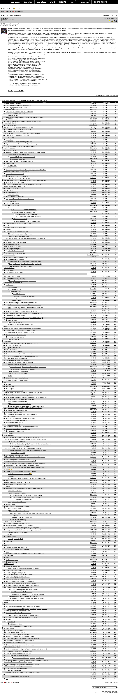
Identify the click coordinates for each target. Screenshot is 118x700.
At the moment (10, 163)
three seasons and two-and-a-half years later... (17, 360)
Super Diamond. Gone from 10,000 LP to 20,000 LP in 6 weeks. (22, 672)
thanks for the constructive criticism (25, 296)
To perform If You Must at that (23, 499)
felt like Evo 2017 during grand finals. (16, 242)
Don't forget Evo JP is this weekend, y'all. (15, 227)
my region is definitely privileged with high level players (28, 658)
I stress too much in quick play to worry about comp (20, 330)
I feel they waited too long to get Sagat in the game (20, 399)
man (7, 604)
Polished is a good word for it (16, 131)
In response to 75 (11, 25)
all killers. (8, 229)
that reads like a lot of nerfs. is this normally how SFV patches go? (24, 318)
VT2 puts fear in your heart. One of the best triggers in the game (28, 478)
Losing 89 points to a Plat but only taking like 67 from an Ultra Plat (24, 437)
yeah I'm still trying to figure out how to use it (22, 157)
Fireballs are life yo (13, 205)
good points (12, 433)
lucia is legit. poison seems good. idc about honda (18, 574)
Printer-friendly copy (8, 8)
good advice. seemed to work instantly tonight (20, 354)
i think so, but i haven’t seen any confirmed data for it (20, 636)
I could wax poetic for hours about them (24, 212)
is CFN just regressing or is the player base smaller (18, 666)
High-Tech (9, 11)
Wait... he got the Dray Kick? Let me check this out (20, 161)
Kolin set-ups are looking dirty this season (17, 135)
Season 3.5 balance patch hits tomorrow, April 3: (17, 309)
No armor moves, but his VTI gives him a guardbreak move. (24, 261)
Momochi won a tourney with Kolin (19, 236)
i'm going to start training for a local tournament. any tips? (20, 461)
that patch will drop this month (16, 251)
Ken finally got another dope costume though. (18, 223)
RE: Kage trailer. (10, 504)
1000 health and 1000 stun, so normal (21, 266)
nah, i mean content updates (18, 493)
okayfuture (41, 2)
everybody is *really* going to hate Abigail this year (18, 142)
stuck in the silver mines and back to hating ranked (18, 662)
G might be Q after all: (10, 123)
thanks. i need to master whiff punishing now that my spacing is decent (27, 609)
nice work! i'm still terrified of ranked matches (18, 613)
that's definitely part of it (18, 453)
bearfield (93, 133)
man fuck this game (9, 416)
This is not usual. (12, 320)
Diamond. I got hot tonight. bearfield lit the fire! (17, 610)
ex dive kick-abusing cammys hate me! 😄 (20, 474)
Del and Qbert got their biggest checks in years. (27, 497)
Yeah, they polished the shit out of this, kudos (18, 129)
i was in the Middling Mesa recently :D (18, 549)
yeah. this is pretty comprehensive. (17, 358)
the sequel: (11, 476)
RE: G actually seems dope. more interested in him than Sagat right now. (26, 397)
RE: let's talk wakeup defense (14, 352)
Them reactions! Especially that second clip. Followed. (21, 471)
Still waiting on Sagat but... (11, 109)
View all (23, 100)
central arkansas (12, 562)
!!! (6, 674)
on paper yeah (12, 201)
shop (73, 2)
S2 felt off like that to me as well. (15, 182)
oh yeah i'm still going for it (19, 373)
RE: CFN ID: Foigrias (19, 294)
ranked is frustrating (9, 268)
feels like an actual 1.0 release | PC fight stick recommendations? (22, 133)
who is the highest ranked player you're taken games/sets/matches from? (26, 649)
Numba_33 (93, 163)
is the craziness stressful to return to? (16, 643)
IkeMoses (93, 104)
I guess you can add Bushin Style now (20, 653)
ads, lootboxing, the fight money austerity (17, 459)
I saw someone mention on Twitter (17, 401)
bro (7, 679)
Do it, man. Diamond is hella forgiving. (18, 676)
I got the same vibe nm (14, 348)
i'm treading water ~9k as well (14, 412)
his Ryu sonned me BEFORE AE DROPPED (24, 210)
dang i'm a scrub (8, 190)
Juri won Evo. (7, 240)
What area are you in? (12, 560)
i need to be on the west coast (19, 655)
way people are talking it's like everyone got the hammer (21, 311)
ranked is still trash (9, 435)
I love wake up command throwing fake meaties (22, 281)
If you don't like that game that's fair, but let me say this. (21, 303)
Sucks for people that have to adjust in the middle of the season (24, 313)
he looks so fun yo (11, 150)
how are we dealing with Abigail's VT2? (15, 186)
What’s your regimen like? (13, 566)
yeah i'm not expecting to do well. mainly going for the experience (26, 467)
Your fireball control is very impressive (26, 214)
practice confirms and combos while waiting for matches (23, 568)
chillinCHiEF (93, 119)
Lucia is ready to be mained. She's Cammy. (18, 579)
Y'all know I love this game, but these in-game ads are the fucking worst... (24, 457)
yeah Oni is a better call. (15, 491)
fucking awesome (11, 536)
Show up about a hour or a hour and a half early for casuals (22, 465)
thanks (10, 376)
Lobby (2, 11)
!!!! (6, 543)
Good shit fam (10, 386)
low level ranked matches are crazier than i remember (19, 640)
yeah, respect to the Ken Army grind (16, 484)
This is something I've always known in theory (20, 587)
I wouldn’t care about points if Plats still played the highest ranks (28, 450)
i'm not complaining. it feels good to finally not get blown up (24, 184)
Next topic (114, 15)
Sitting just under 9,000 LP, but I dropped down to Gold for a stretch (22, 408)
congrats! (8, 384)
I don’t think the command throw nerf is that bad (19, 112)
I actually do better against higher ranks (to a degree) (22, 414)
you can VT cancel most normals (15, 174)
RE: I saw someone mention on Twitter (20, 404)
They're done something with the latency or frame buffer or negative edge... (25, 180)
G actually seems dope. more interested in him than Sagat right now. (23, 393)
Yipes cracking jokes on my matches (18, 532)
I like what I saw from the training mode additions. (17, 105)
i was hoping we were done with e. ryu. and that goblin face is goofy (25, 488)
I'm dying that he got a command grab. (16, 257)
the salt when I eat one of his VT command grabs (21, 146)
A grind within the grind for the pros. (16, 315)
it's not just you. (10, 270)
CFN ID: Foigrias (16, 291)
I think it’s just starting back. (15, 539)
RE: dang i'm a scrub (11, 192)
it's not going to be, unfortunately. (15, 630)
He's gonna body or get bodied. (24, 517)
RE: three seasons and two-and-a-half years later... (20, 362)
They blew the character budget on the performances (27, 495)
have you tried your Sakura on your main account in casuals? (23, 664)
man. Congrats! (10, 389)
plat (5, 382)
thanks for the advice (13, 195)
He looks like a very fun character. (15, 259)
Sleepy (93, 394)
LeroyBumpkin (93, 529)
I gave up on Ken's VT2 (18, 159)
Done (7, 480)
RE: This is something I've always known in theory (23, 589)
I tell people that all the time (17, 442)
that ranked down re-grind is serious (18, 380)
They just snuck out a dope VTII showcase (15, 113)
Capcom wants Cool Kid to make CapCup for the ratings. (22, 144)
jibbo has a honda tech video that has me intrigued (20, 581)
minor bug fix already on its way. (13, 246)
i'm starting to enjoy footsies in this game (15, 420)
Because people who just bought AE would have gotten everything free (26, 170)
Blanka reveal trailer (9, 255)
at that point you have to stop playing (21, 626)
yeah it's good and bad (15, 624)
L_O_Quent (93, 628)
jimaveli (93, 397)
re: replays (18, 300)
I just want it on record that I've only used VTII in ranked (21, 617)
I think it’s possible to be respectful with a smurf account (23, 615)
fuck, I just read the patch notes (17, 502)
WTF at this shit (8, 167)
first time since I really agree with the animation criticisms (22, 343)
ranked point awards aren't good (17, 364)
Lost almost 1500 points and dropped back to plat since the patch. (22, 328)
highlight (6, 602)
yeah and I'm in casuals (14, 670)
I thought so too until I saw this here (19, 511)
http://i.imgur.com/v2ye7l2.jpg (16, 91)
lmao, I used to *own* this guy (14, 422)
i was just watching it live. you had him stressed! (19, 525)
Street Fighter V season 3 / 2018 (11, 100)
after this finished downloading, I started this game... (18, 127)
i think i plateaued (8, 564)
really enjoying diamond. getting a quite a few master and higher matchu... (24, 553)
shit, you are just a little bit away (19, 371)
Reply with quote (114, 95)
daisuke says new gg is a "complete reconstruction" (23, 596)
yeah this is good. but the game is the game (18, 429)
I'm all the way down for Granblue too (21, 592)
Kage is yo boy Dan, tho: (14, 508)
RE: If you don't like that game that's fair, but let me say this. (24, 305)
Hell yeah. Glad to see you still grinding (17, 378)
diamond (6, 545)
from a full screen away (12, 203)
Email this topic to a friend (22, 8)
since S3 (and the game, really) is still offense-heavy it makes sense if (25, 152)
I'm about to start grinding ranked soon (16, 410)
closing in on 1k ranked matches (13, 282)
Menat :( (6, 326)
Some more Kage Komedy (18, 519)
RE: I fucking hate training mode (17, 573)
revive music (62, 2)
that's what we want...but (16, 322)
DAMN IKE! (9, 541)
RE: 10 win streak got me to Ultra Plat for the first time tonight (23, 585)
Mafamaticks (93, 107)
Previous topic (107, 15)
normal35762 (93, 125)
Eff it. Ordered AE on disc (11, 115)
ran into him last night (14, 425)
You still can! (11, 622)
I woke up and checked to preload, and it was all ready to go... (23, 121)
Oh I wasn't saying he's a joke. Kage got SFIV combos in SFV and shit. (31, 513)
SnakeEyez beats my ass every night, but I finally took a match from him (28, 660)
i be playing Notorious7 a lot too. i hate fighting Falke (20, 418)
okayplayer (15, 2)
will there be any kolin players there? (18, 232)
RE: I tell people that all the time (21, 446)
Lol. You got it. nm (14, 339)
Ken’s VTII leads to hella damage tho (18, 154)
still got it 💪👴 (8, 469)
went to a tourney (8, 555)
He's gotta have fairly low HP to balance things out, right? (25, 264)
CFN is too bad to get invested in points (17, 455)
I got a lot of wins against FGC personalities (20, 651)
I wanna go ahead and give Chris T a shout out (17, 482)
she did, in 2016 (12, 166)
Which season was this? (20, 219)
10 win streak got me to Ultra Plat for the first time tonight (20, 583)
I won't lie (15, 515)
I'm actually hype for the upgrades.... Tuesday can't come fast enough (23, 117)
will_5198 (93, 105)
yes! (11, 534)
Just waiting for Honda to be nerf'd (13, 600)
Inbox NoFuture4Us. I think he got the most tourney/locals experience (25, 463)
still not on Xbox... (9, 628)
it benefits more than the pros (16, 431)
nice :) (7, 552)
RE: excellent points (15, 289)
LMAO (7, 225)
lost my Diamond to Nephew (12, 647)
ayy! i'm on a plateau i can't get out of (16, 547)
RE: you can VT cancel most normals (18, 176)
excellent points (12, 287)
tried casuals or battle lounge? (14, 272)
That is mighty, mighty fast (13, 249)
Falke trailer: (7, 341)
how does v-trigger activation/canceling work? (16, 171)
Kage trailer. (7, 486)
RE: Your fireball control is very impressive (29, 216)
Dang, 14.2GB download (10, 119)
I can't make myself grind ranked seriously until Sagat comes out (28, 367)
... (10, 208)
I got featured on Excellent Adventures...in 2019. (17, 523)
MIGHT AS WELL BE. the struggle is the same (21, 332)
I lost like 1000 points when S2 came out (23, 369)
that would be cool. (11, 125)
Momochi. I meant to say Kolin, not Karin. (21, 234)
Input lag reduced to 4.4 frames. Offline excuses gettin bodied (21, 426)
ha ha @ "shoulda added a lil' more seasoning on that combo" (23, 530)
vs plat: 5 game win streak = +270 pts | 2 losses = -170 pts (24, 448)
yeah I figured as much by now (16, 632)
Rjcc (92, 330)
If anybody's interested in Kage (12, 521)
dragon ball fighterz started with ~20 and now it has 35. (28, 594)
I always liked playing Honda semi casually (18, 577)
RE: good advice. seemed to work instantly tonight (24, 356)
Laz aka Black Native (93, 255)
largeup (52, 2)
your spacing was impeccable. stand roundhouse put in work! (23, 606)
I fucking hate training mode (13, 570)
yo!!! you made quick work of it (14, 391)
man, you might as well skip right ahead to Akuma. (20, 199)
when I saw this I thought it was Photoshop (18, 506)
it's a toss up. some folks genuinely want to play (21, 645)
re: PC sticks (9, 140)
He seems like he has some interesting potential (19, 395)
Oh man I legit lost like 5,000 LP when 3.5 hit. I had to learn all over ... (31, 444)
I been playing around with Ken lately (16, 108)
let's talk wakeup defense (11, 349)
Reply (107, 95)
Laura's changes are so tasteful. (13, 104)
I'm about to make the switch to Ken (14, 196)
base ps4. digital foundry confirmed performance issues (23, 639)
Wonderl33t (4, 18)
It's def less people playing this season (16, 668)
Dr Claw (93, 117)
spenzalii (93, 115)
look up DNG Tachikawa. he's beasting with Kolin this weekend (27, 238)
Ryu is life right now (9, 148)
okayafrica (28, 2)
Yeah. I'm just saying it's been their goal (22, 324)
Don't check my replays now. (16, 337)
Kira (93, 167)
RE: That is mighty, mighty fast (16, 253)
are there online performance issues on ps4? (16, 634)
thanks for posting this (14, 276)
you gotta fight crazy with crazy (16, 278)
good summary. (10, 285)
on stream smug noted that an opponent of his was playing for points (27, 439)
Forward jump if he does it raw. (14, 188)
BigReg (92, 129)
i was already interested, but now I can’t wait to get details (27, 598)
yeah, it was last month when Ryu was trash (27, 221)
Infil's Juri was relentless (12, 244)
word (7, 557)
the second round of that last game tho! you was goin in (23, 528)
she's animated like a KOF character (16, 345)
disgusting (11, 138)
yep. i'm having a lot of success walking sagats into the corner (26, 406)
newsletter (84, 2)
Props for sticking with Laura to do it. (16, 335)
